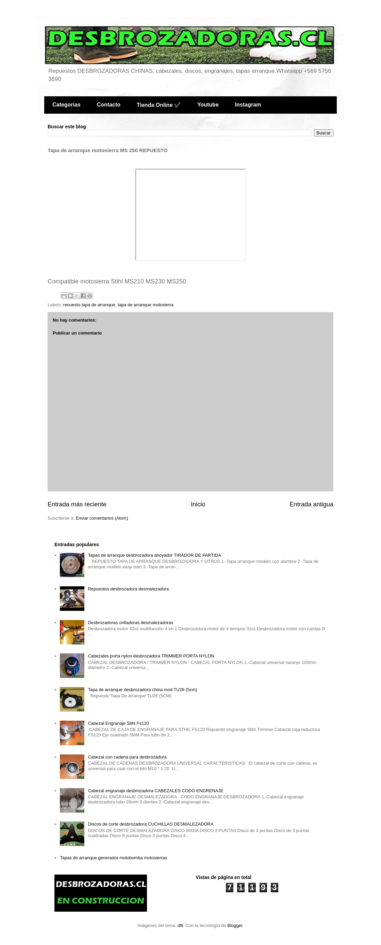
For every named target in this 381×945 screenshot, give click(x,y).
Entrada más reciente (77, 504)
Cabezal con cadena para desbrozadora (127, 757)
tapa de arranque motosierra (145, 304)
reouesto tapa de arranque (89, 304)
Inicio (198, 504)
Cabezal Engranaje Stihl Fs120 (118, 723)
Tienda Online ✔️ (159, 105)
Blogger (234, 925)
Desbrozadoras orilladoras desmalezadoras (130, 622)
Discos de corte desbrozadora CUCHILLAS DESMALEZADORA (150, 824)
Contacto (108, 105)
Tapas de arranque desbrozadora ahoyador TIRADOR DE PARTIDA (154, 555)
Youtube (208, 105)
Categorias (66, 105)
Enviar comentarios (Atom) (102, 518)
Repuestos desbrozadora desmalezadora (128, 588)
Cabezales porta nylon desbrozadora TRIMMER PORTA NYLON (151, 655)
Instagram (248, 105)
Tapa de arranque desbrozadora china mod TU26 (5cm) (142, 689)
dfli (180, 925)
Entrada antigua (311, 504)
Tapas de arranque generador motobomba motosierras (113, 857)
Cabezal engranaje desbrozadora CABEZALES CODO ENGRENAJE (155, 790)
